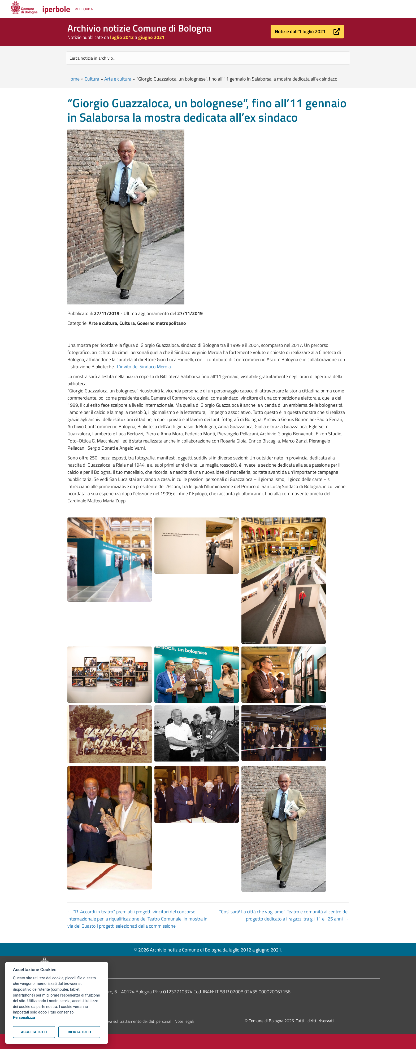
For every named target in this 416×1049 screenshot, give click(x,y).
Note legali (184, 1021)
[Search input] (208, 58)
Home (73, 78)
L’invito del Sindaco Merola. (144, 366)
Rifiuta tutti (79, 1032)
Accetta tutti (34, 1032)
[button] (307, 31)
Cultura (92, 78)
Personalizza (24, 1017)
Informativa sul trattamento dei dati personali (132, 1021)
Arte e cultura (117, 78)
